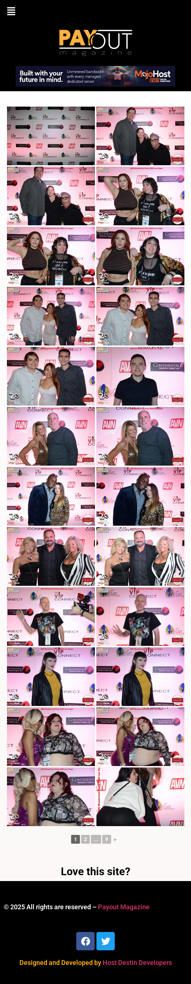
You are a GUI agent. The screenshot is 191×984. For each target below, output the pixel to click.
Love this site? (95, 871)
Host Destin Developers (137, 962)
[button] (95, 12)
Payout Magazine (124, 907)
